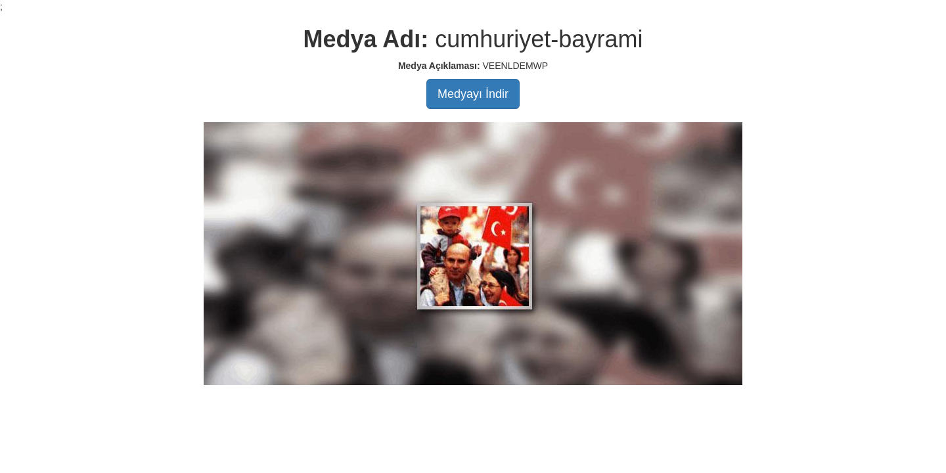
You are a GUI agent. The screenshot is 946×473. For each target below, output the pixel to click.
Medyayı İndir (473, 94)
